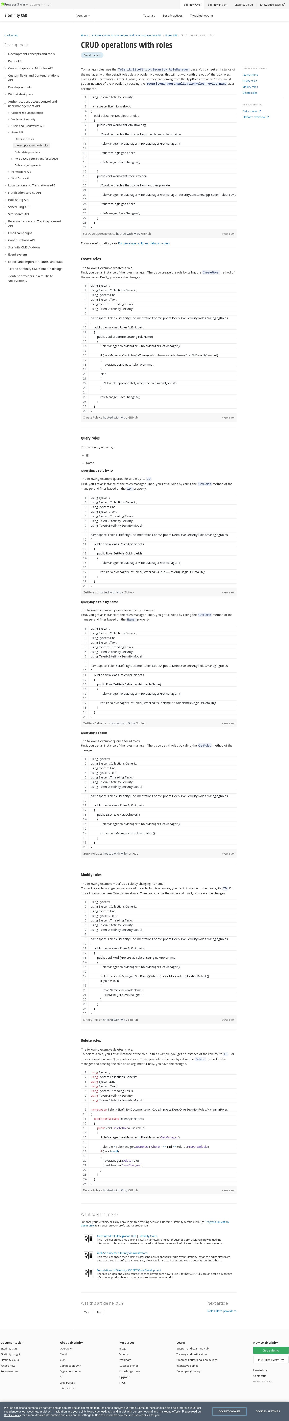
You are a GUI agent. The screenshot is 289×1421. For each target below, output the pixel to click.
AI (61, 1373)
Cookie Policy (12, 1415)
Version (83, 15)
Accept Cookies (229, 1411)
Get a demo (252, 111)
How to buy (260, 1366)
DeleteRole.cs (93, 1186)
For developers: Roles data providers (144, 242)
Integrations (67, 1384)
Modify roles (250, 87)
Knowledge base (129, 1367)
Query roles (250, 81)
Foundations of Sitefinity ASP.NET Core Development (129, 1266)
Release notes (9, 1367)
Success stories (129, 1361)
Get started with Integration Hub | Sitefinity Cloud (127, 1232)
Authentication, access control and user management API (127, 35)
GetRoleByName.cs (97, 720)
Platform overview (256, 117)
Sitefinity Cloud (10, 1355)
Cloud (63, 1350)
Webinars (125, 1355)
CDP (62, 1355)
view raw (228, 232)
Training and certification (191, 1350)
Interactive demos (187, 1361)
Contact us (259, 1371)
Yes (86, 1308)
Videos (123, 1350)
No (99, 1308)
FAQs (122, 1378)
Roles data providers (222, 1307)
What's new (8, 1361)
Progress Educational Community (196, 1355)
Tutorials (149, 15)
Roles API (171, 35)
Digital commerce (70, 1367)
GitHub (146, 232)
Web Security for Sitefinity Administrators (122, 1249)
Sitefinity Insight (10, 1350)
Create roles (250, 75)
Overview (66, 1344)
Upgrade (124, 1373)
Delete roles (250, 93)
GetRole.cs (91, 590)
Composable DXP (70, 1361)
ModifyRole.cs (93, 1016)
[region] (159, 160)
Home (84, 35)
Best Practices (172, 15)
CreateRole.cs (93, 416)
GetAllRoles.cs (93, 850)
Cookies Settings (268, 1411)
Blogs (122, 1344)
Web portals (67, 1378)
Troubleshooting (201, 15)
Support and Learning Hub (192, 1344)
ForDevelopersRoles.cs (99, 232)
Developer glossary (188, 1367)
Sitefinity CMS (9, 1344)
